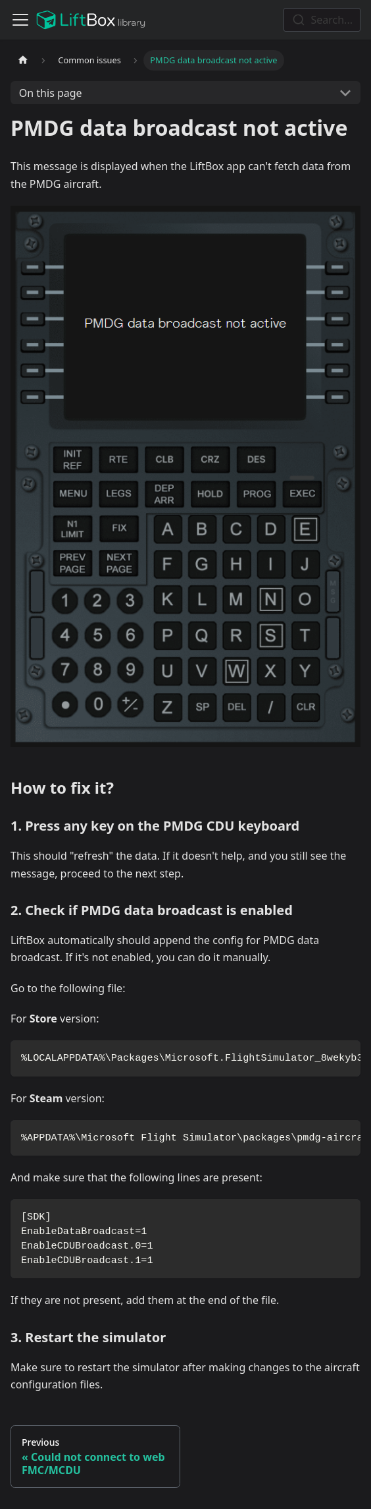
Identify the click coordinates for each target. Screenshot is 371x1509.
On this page (50, 93)
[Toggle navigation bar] (20, 20)
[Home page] (23, 60)
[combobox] (322, 20)
